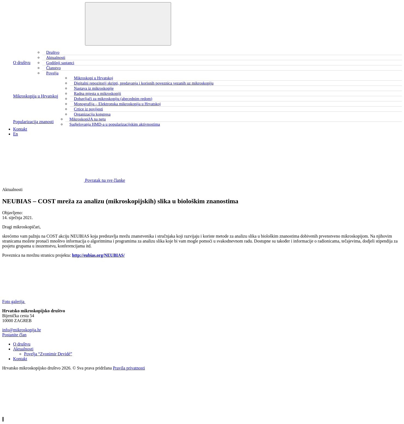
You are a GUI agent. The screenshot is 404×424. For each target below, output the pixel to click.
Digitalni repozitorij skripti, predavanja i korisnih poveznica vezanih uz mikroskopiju (143, 83)
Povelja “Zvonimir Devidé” (48, 354)
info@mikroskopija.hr (21, 330)
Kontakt (20, 129)
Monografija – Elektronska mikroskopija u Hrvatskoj (117, 104)
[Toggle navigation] (128, 24)
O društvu (22, 62)
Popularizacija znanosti (33, 121)
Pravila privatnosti (129, 368)
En (15, 134)
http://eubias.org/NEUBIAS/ (98, 255)
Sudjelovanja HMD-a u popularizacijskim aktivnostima (114, 124)
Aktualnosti (23, 349)
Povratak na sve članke (63, 180)
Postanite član (14, 334)
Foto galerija (54, 301)
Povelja (52, 73)
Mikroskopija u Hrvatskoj (35, 96)
